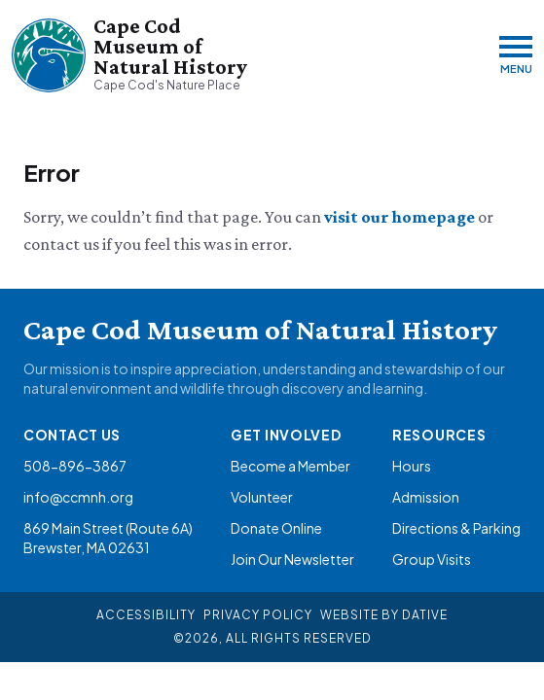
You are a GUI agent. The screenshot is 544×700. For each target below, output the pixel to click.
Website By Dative (384, 615)
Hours (411, 465)
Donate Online (276, 528)
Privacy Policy (257, 615)
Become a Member (290, 465)
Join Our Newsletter (292, 559)
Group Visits (431, 559)
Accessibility (146, 615)
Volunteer (262, 497)
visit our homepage (401, 217)
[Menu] (515, 55)
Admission (425, 497)
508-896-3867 (75, 465)
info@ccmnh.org (78, 497)
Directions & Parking (456, 528)
